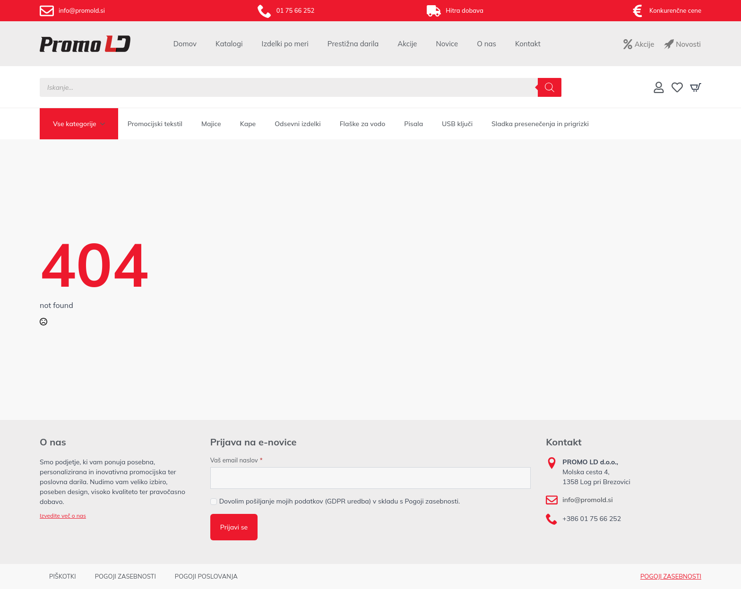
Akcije (407, 43)
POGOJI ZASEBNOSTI (125, 576)
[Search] (549, 87)
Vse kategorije (74, 124)
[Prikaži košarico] (695, 87)
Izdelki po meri (285, 43)
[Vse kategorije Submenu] (105, 123)
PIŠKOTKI (62, 576)
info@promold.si (587, 499)
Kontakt (528, 43)
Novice (447, 43)
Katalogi (229, 43)
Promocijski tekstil (155, 124)
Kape (248, 124)
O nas (486, 43)
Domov (185, 43)
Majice (211, 124)
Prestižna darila (353, 43)
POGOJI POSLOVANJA (206, 576)
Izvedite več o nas (63, 515)
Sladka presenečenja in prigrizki (540, 124)
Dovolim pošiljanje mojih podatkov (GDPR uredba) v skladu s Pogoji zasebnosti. (339, 501)
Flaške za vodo (363, 124)
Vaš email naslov (236, 460)
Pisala (413, 124)
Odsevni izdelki (297, 124)
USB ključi (457, 124)
